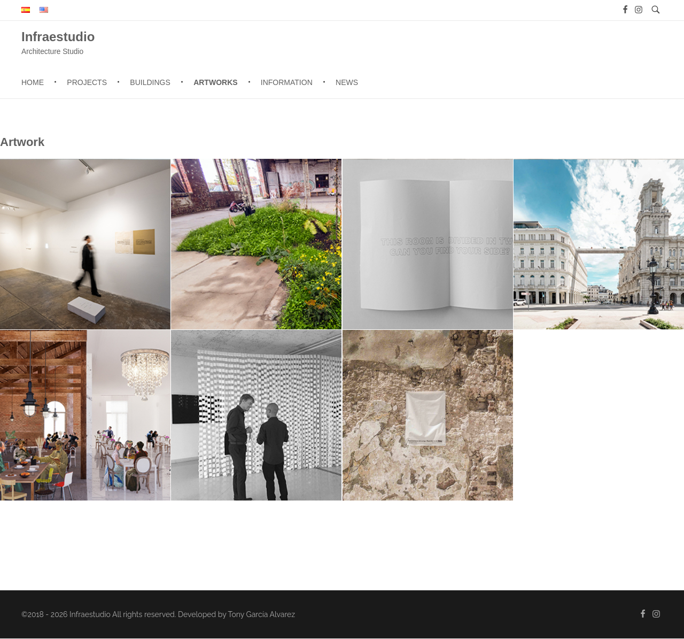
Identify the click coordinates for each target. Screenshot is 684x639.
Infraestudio (58, 36)
